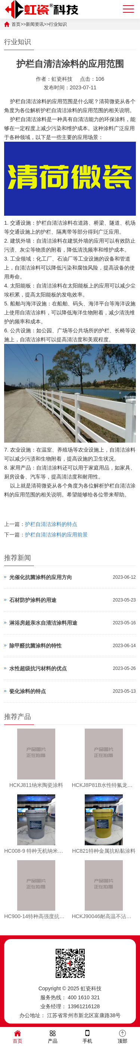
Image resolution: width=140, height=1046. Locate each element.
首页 (17, 1036)
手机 (87, 1036)
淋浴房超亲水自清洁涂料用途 (43, 623)
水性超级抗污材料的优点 (38, 668)
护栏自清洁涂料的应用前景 (56, 535)
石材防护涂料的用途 (32, 600)
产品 (52, 1036)
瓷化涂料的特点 (27, 691)
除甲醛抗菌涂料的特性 (35, 646)
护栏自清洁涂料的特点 (51, 524)
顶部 (122, 1036)
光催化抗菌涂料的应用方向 (40, 577)
